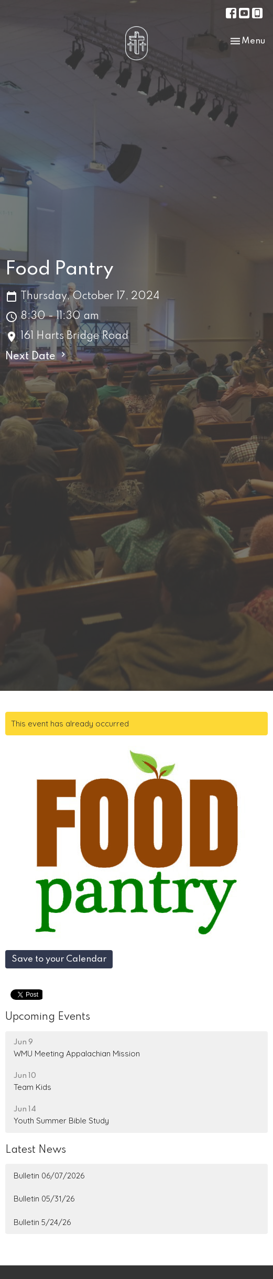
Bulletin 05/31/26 (44, 1199)
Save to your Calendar (59, 959)
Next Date (36, 355)
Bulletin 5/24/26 (42, 1222)
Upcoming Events (47, 1017)
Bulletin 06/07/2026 (49, 1176)
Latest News (35, 1150)
